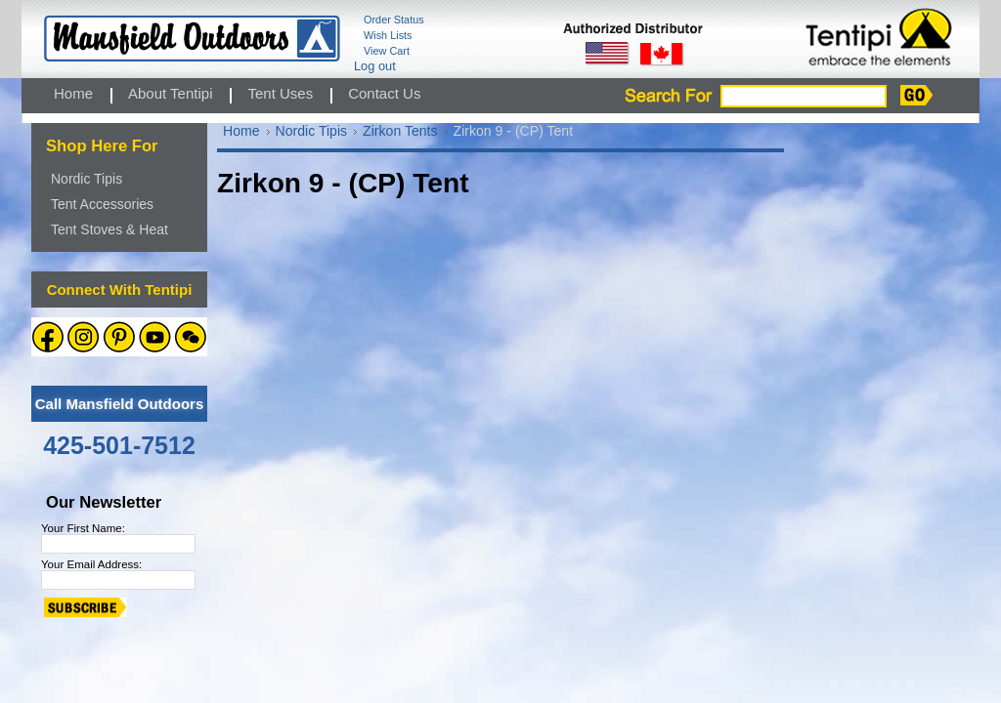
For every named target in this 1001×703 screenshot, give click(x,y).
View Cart (387, 51)
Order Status (394, 19)
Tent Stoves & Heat (109, 229)
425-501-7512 (119, 445)
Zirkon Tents (400, 131)
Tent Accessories (102, 204)
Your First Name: (83, 528)
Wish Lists (388, 35)
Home (241, 131)
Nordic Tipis (86, 178)
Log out (375, 66)
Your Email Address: (91, 564)
